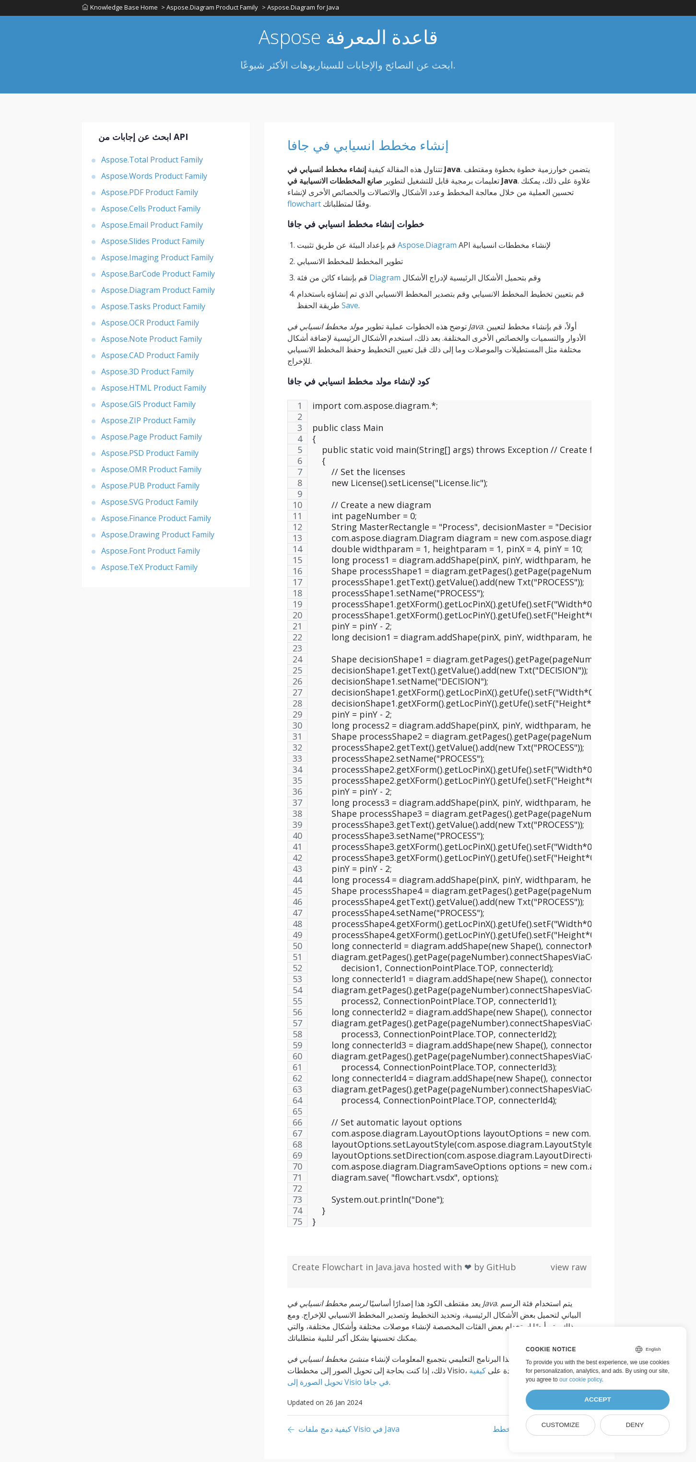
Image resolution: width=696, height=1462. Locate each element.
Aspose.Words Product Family (154, 179)
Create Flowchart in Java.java (352, 1270)
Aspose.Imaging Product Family (157, 260)
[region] (439, 821)
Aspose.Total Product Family (152, 162)
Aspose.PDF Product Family (149, 195)
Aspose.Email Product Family (152, 227)
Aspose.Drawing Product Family (157, 537)
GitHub (501, 1270)
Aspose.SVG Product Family (149, 504)
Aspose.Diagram (427, 248)
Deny (635, 1424)
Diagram (385, 280)
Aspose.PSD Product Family (150, 456)
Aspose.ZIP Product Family (148, 423)
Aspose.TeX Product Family (149, 570)
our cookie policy (580, 1379)
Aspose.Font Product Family (150, 553)
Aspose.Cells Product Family (151, 211)
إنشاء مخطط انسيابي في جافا (387, 147)
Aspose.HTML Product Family (153, 390)
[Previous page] (343, 1432)
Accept (597, 1399)
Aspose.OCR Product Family (150, 325)
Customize (560, 1424)
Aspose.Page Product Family (151, 439)
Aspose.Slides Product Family (152, 244)
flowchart (304, 206)
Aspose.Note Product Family (151, 341)
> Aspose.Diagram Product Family (211, 9)
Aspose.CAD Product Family (150, 358)
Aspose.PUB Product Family (150, 488)
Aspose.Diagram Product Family (158, 293)
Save (350, 308)
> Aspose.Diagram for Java (303, 9)
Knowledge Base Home (120, 9)
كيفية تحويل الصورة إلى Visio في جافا (386, 1379)
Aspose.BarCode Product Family (158, 276)
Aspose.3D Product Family (147, 374)
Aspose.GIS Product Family (148, 407)
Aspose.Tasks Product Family (153, 309)
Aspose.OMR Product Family (151, 472)
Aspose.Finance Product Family (156, 521)
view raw (569, 1270)
